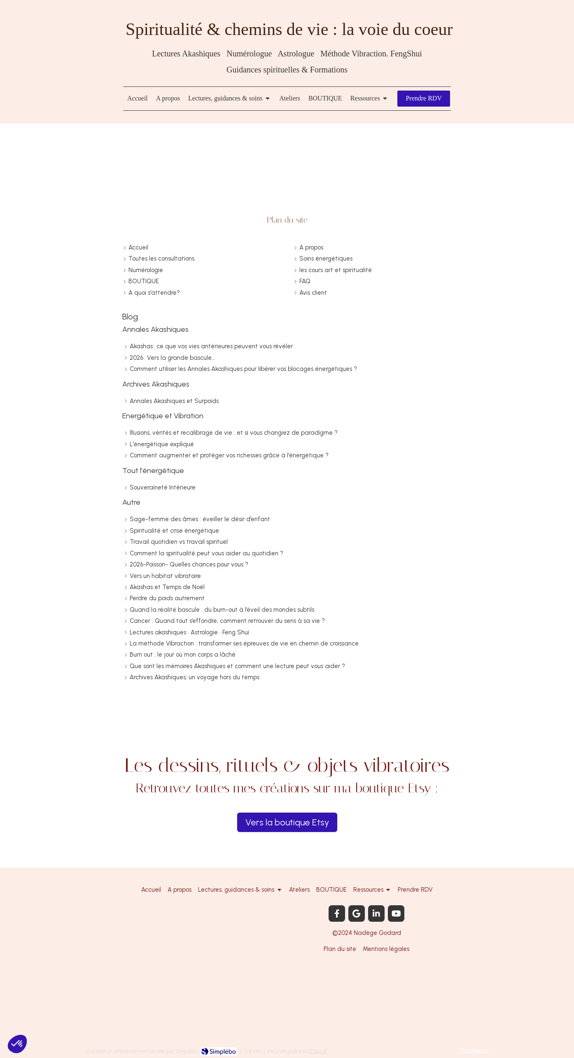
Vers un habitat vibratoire (165, 576)
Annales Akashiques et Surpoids (174, 401)
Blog (130, 317)
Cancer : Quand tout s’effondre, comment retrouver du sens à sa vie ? (227, 621)
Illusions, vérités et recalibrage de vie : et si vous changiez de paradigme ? (234, 432)
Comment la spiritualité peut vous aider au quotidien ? (206, 553)
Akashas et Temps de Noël (167, 587)
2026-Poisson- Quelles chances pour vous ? (189, 564)
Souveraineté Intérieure (163, 487)
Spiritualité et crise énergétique (174, 530)
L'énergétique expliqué (162, 444)
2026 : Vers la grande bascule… (172, 357)
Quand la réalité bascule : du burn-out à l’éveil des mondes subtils (222, 609)
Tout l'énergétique (153, 470)
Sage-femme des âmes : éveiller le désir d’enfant (200, 519)
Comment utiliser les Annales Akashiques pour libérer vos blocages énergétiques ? (243, 369)
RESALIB (317, 1051)
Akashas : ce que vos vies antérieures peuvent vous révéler (211, 346)
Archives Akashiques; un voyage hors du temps (194, 677)
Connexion (474, 1050)
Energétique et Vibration (162, 415)
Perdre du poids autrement (167, 598)
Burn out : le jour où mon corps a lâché (183, 654)
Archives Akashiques (155, 384)
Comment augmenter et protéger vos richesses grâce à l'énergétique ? (229, 455)
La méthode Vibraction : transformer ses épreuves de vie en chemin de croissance (244, 643)
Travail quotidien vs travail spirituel (179, 541)
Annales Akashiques (155, 329)
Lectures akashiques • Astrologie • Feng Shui (189, 632)
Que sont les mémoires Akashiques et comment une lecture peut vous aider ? (237, 666)
